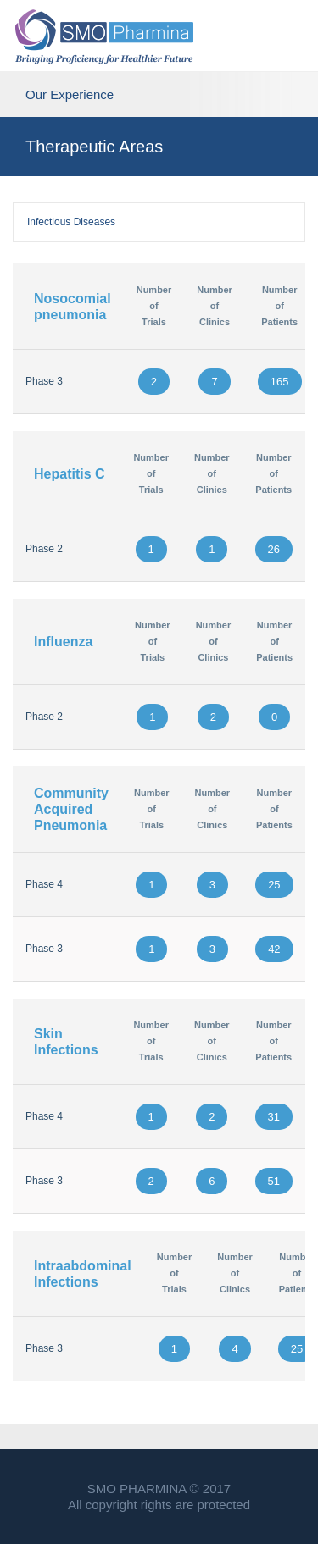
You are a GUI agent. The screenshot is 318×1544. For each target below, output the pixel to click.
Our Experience (159, 93)
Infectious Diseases (159, 222)
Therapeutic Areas (94, 146)
